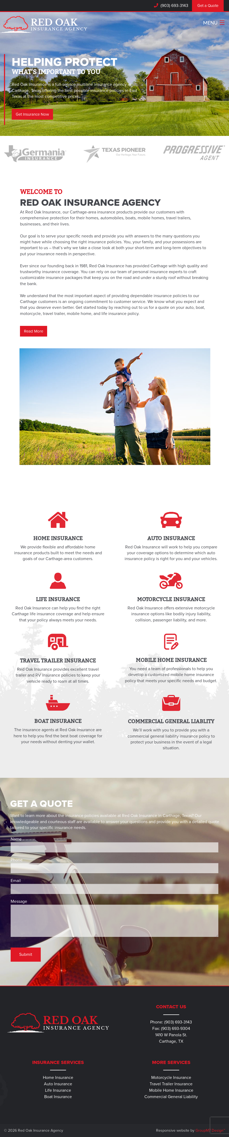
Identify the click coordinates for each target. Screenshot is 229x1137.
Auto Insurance (58, 1084)
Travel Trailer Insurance (171, 1084)
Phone (114, 865)
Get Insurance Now (32, 114)
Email (114, 886)
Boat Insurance (58, 1096)
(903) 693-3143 (174, 5)
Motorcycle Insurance (171, 1077)
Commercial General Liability (171, 1096)
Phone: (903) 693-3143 (171, 1022)
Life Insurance (58, 1090)
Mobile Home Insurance (171, 1090)
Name (114, 844)
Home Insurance (58, 1077)
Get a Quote (207, 5)
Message (114, 918)
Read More (33, 331)
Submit (25, 954)
